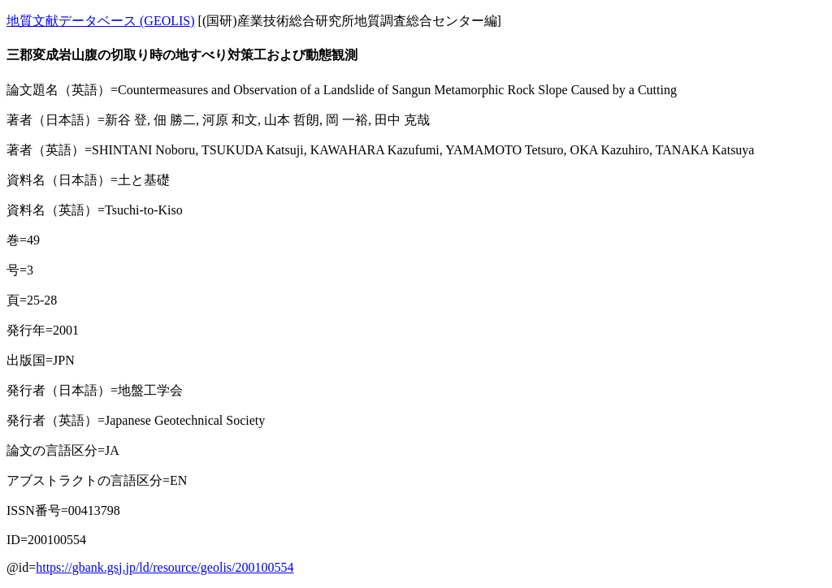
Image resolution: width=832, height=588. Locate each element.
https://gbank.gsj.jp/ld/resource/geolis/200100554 (164, 567)
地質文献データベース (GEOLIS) (100, 21)
